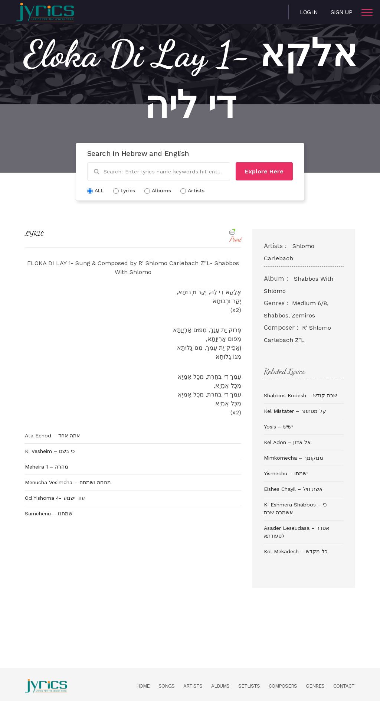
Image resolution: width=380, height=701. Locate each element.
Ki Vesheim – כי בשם (50, 451)
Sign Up (341, 12)
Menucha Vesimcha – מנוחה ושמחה (68, 482)
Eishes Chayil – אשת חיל (293, 489)
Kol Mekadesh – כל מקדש (295, 551)
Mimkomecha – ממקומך (293, 458)
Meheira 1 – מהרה (46, 467)
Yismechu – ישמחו (286, 473)
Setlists (249, 686)
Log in (309, 12)
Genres (315, 686)
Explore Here (264, 171)
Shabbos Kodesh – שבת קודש (300, 395)
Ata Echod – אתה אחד (52, 435)
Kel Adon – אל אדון (287, 442)
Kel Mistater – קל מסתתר (295, 411)
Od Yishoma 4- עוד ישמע (55, 498)
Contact (343, 686)
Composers (283, 686)
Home (143, 686)
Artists (192, 686)
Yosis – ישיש (278, 427)
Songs (166, 686)
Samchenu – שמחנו (48, 513)
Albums (220, 686)
